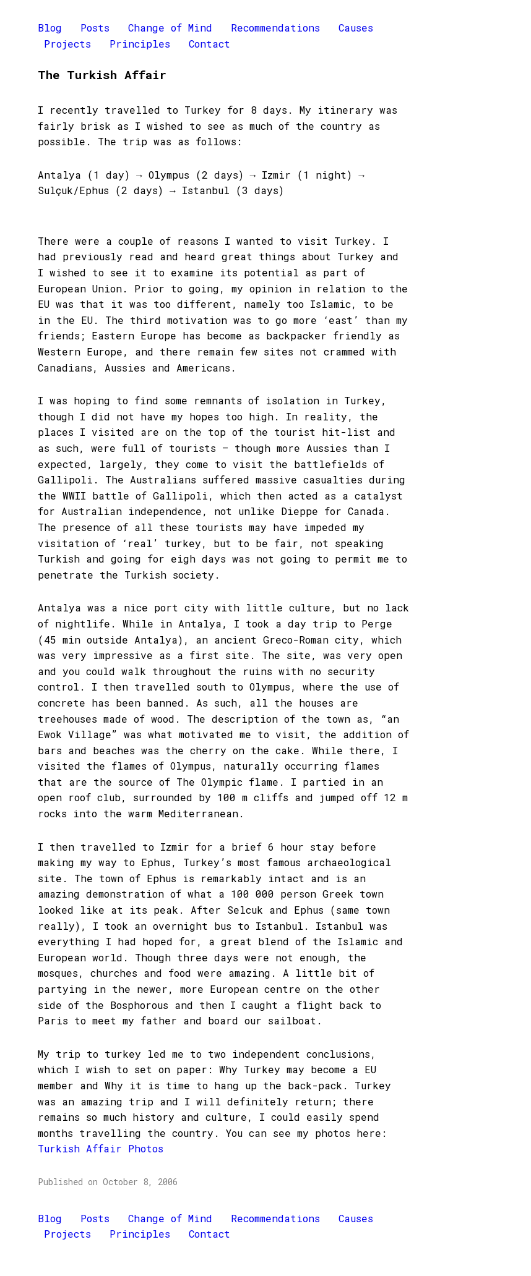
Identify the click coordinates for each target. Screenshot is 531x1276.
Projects (67, 43)
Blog (50, 27)
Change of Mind (170, 27)
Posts (95, 27)
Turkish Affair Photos (100, 1148)
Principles (140, 43)
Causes (356, 27)
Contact (209, 43)
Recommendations (275, 27)
